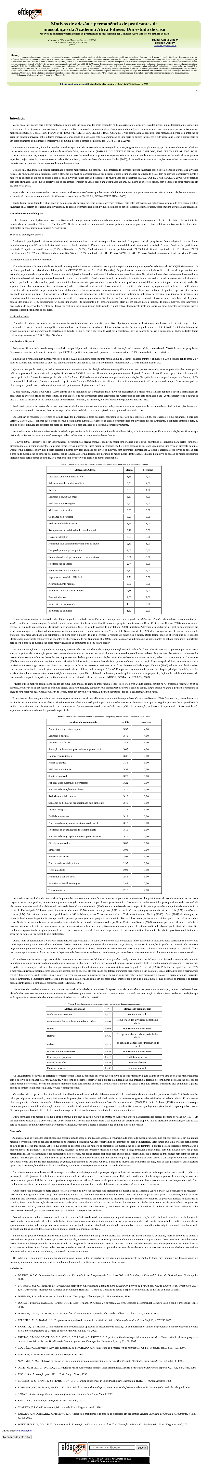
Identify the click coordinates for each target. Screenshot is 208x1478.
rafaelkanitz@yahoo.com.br (165, 45)
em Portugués (24, 1430)
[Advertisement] (104, 104)
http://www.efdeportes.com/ (73, 84)
